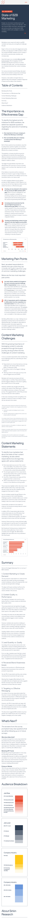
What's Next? (5, 103)
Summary (4, 100)
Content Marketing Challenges (9, 96)
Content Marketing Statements (9, 98)
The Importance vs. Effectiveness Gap (11, 93)
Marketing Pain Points (7, 91)
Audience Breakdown (7, 105)
